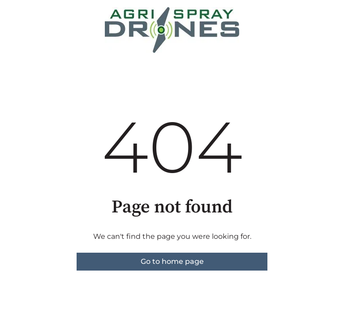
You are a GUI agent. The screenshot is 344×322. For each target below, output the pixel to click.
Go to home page (172, 261)
